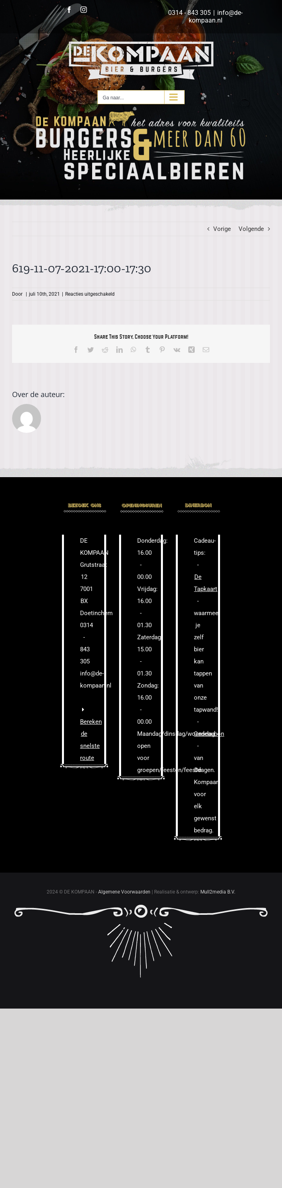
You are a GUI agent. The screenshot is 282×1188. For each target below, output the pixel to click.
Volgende (251, 229)
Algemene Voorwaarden (124, 892)
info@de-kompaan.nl (216, 16)
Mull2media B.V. (217, 892)
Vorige (222, 229)
